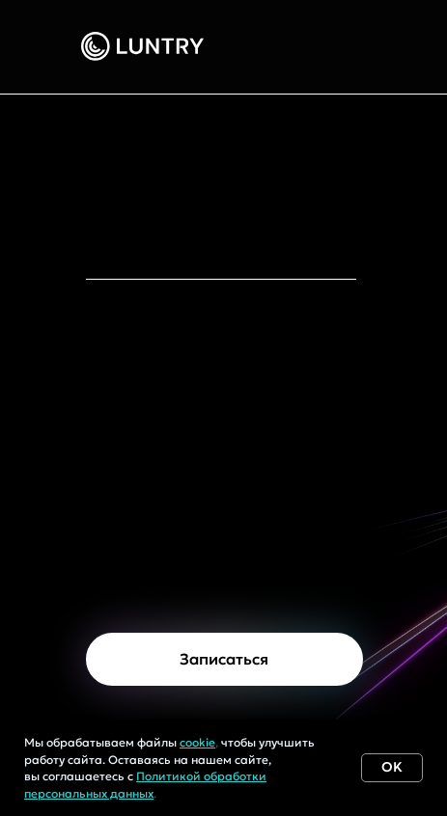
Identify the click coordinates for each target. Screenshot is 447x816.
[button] (224, 659)
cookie (197, 742)
